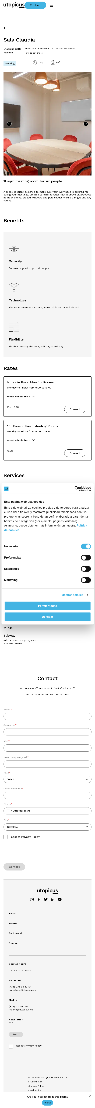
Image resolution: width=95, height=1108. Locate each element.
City (6, 821)
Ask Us (47, 1102)
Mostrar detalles (72, 594)
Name (7, 710)
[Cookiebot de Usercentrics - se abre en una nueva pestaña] (75, 488)
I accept (24, 836)
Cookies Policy (36, 1086)
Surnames (10, 726)
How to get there (34, 53)
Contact (73, 5)
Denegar (47, 616)
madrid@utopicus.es (21, 1009)
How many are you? (16, 758)
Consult (75, 409)
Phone (7, 805)
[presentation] (30, 853)
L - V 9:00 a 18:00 (20, 970)
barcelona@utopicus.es (22, 990)
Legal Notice (34, 1090)
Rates (12, 913)
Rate (6, 773)
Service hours (17, 963)
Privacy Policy (30, 836)
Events (13, 923)
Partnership (16, 933)
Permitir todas (47, 605)
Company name (13, 789)
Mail (6, 742)
